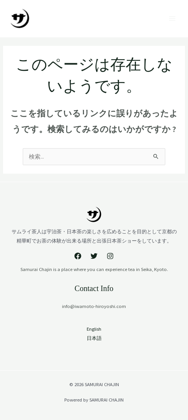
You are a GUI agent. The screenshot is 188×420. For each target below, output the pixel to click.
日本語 (94, 338)
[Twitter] (94, 256)
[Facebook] (77, 256)
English (94, 329)
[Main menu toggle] (172, 18)
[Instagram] (110, 256)
